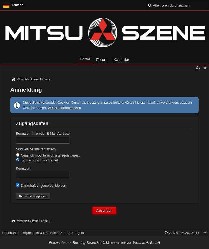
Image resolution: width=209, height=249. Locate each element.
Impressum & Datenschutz (42, 233)
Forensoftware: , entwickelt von (104, 243)
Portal (85, 59)
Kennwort (23, 168)
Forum (101, 59)
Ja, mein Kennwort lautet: (37, 160)
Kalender (121, 59)
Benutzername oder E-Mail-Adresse (43, 133)
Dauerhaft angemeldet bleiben (41, 185)
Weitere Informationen (64, 108)
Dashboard (10, 233)
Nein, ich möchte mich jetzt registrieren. (48, 155)
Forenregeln (75, 233)
